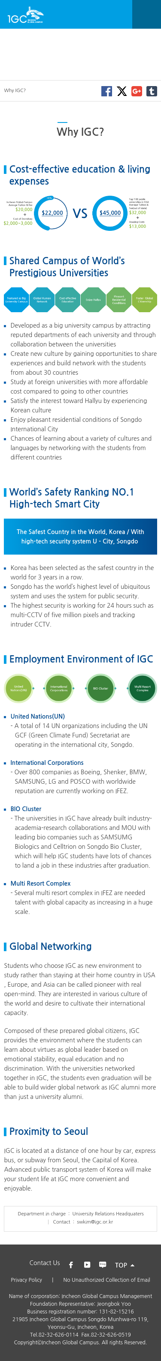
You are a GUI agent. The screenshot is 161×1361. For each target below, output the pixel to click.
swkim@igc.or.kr (95, 1222)
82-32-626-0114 (59, 1334)
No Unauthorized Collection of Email (107, 1280)
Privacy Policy (26, 1280)
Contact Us (45, 1263)
